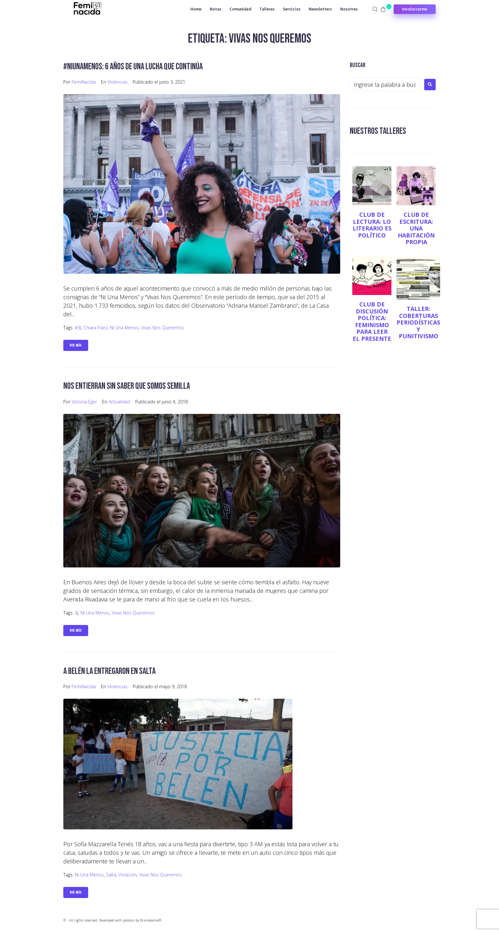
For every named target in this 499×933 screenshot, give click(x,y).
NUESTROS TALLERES (378, 131)
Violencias (117, 82)
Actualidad (119, 402)
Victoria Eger (84, 402)
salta (111, 875)
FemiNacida (84, 82)
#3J (78, 328)
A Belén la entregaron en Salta (109, 671)
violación (127, 875)
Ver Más (76, 345)
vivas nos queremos (162, 328)
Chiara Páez (95, 328)
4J (76, 613)
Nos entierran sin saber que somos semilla (126, 386)
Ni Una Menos (124, 328)
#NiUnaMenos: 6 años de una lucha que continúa (133, 66)
